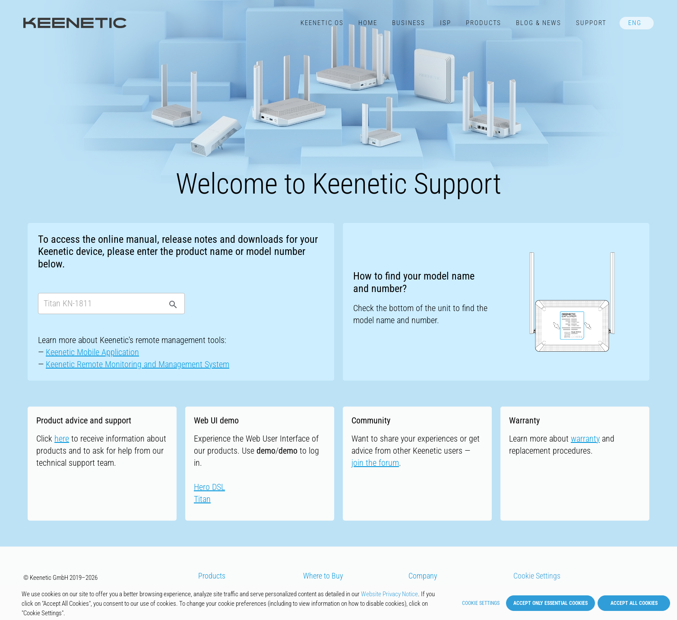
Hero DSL (209, 487)
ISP (445, 23)
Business (408, 23)
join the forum (375, 463)
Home (367, 23)
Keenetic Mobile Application (92, 352)
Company (422, 576)
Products (484, 23)
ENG (635, 23)
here (61, 438)
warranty (585, 438)
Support (591, 23)
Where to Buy (323, 576)
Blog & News (538, 23)
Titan (202, 499)
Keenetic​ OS (322, 23)
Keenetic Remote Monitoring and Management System (137, 364)
